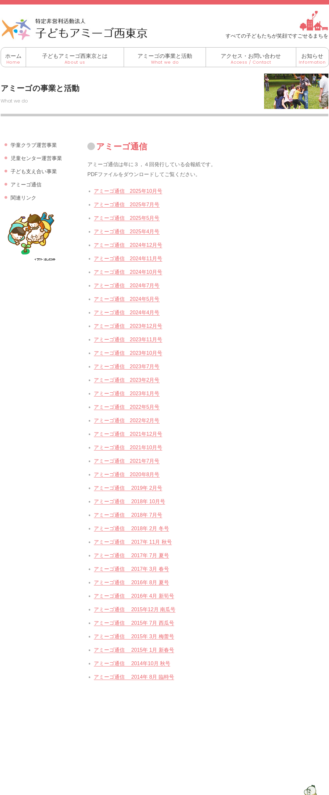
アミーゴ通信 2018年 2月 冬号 (131, 528)
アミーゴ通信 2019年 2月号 (128, 488)
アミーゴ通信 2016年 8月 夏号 (131, 582)
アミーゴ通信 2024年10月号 (128, 272)
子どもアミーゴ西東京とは (75, 56)
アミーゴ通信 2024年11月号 (128, 258)
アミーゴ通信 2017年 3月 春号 (131, 569)
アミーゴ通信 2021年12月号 (128, 434)
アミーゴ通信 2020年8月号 (127, 474)
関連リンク (23, 198)
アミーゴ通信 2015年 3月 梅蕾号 (134, 636)
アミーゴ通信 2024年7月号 (127, 285)
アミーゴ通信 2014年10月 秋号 (132, 663)
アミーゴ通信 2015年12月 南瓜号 (134, 609)
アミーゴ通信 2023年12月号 (128, 326)
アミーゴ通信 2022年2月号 (127, 420)
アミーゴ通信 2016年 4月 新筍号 (134, 596)
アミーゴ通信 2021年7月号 (127, 461)
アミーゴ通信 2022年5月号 (127, 407)
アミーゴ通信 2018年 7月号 (128, 515)
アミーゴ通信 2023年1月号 (127, 393)
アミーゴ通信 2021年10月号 (128, 447)
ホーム (13, 56)
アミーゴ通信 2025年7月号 (127, 204)
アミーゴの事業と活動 (165, 56)
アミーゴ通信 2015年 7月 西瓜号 (134, 623)
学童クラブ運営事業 (34, 145)
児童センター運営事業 (36, 158)
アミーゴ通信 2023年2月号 (127, 380)
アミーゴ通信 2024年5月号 (127, 299)
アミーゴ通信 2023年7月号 (127, 366)
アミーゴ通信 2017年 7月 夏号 (131, 555)
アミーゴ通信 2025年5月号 (127, 218)
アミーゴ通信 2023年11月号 (128, 339)
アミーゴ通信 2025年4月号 (127, 231)
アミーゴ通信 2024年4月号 (127, 312)
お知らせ (312, 56)
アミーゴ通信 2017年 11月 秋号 (133, 542)
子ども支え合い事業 (34, 171)
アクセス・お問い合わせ (251, 56)
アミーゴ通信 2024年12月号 (128, 245)
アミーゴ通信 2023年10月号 (128, 353)
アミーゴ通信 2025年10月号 (128, 191)
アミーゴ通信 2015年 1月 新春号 (134, 650)
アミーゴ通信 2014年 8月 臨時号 (134, 677)
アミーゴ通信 (26, 184)
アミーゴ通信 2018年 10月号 (129, 501)
